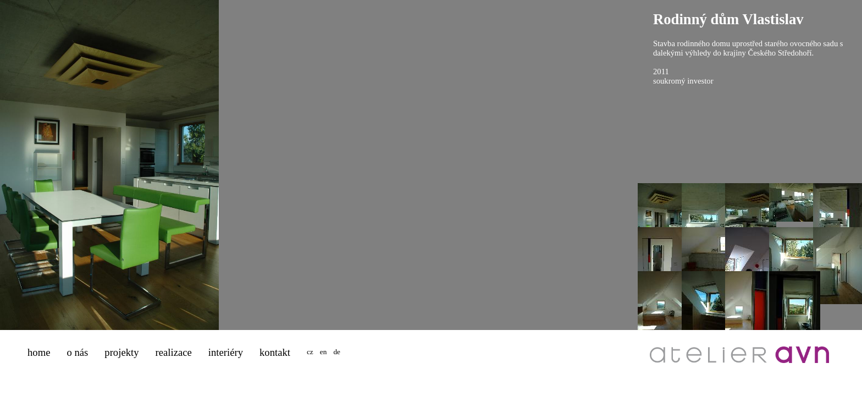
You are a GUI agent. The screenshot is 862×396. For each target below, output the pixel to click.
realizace (174, 352)
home (38, 352)
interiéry (225, 352)
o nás (77, 352)
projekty (121, 352)
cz (310, 352)
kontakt (274, 352)
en (323, 352)
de (336, 352)
